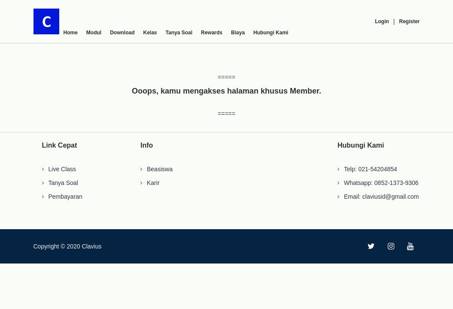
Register (409, 21)
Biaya (238, 33)
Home (71, 33)
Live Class (62, 169)
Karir (153, 182)
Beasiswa (160, 169)
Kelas (150, 33)
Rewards (211, 33)
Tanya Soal (179, 33)
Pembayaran (65, 196)
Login (382, 21)
